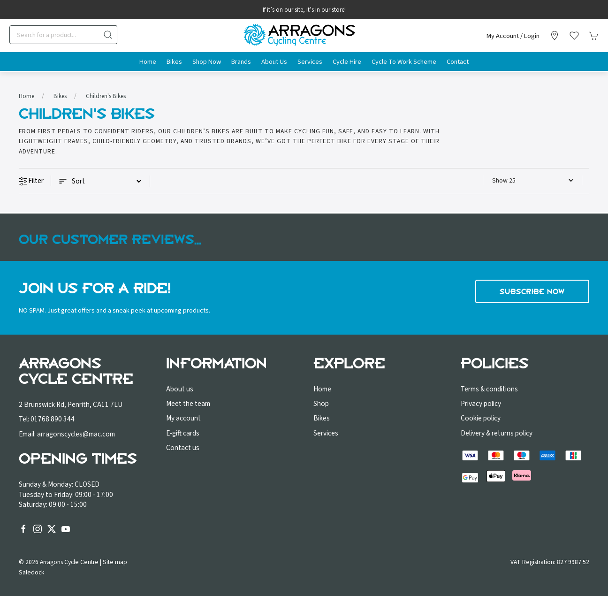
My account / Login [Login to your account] (513, 36)
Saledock (32, 572)
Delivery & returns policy (496, 433)
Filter (31, 181)
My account (183, 418)
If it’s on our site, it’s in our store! (304, 10)
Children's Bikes (106, 96)
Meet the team (188, 403)
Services (325, 433)
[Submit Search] (108, 34)
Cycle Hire (347, 62)
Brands (241, 62)
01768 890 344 (52, 419)
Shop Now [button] (206, 62)
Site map (115, 562)
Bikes (60, 96)
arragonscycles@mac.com (76, 434)
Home (147, 62)
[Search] (63, 34)
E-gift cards (182, 433)
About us (179, 389)
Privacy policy (481, 403)
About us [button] (274, 62)
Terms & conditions (489, 389)
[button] (574, 36)
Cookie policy (481, 418)
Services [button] (309, 62)
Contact (458, 62)
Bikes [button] (174, 62)
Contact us (182, 448)
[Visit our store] (554, 36)
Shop (321, 403)
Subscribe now (532, 291)
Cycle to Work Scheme (404, 62)
